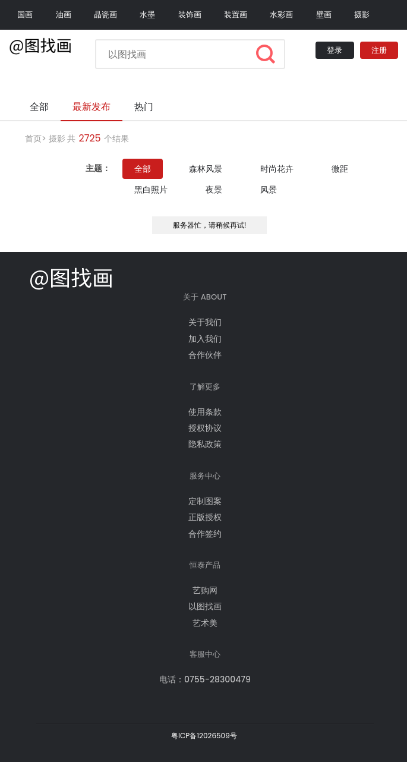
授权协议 (205, 428)
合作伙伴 (205, 355)
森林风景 (205, 169)
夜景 (214, 190)
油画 (63, 14)
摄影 (362, 14)
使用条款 (205, 412)
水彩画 (281, 14)
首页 (33, 138)
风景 (268, 190)
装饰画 (189, 14)
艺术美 (205, 623)
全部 (142, 169)
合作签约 (205, 534)
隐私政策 (205, 444)
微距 (340, 169)
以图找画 (205, 606)
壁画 (324, 14)
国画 (25, 14)
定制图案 (205, 501)
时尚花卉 (277, 169)
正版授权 (205, 517)
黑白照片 (151, 190)
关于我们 (205, 322)
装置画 (235, 14)
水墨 (147, 14)
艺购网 (205, 590)
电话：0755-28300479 (205, 679)
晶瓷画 (105, 14)
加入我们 (205, 339)
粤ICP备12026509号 (204, 735)
